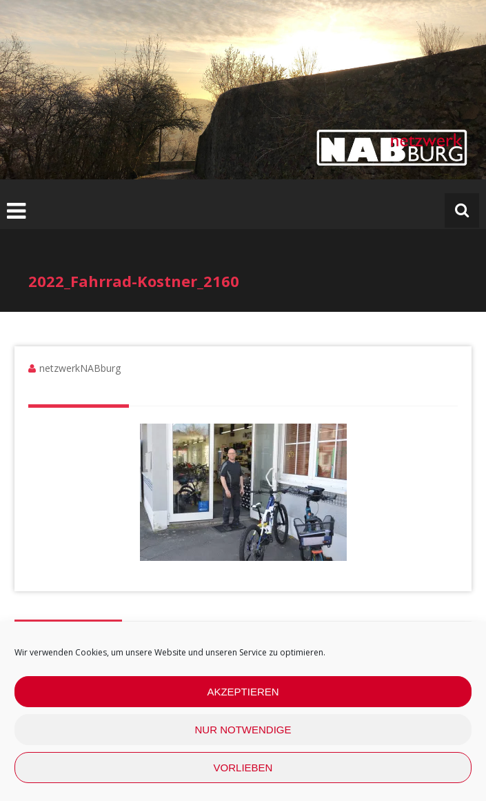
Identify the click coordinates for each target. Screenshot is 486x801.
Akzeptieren (243, 692)
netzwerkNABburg (80, 368)
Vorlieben (243, 767)
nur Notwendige (243, 729)
